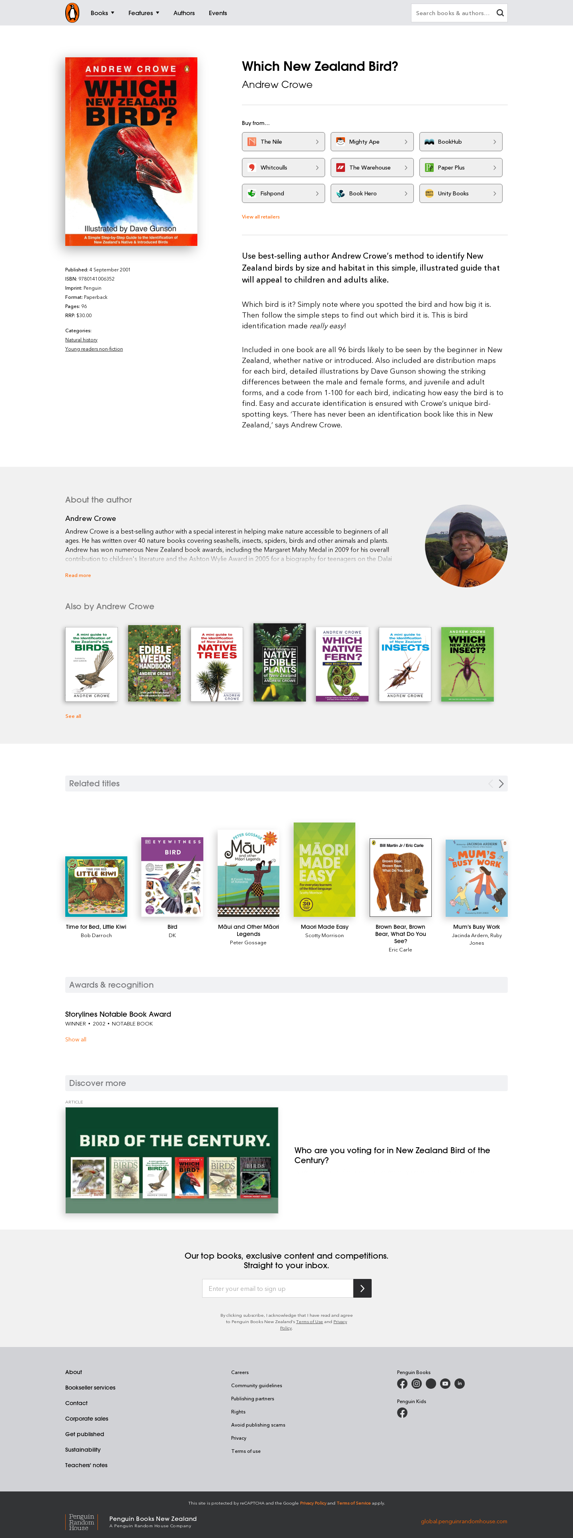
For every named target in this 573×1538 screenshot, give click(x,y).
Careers (240, 1372)
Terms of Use (309, 1321)
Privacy (238, 1437)
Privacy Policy (313, 1502)
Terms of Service (354, 1502)
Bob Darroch (96, 935)
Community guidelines (256, 1385)
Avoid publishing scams (258, 1424)
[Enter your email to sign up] (278, 1288)
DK (172, 935)
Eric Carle (400, 949)
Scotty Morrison (324, 935)
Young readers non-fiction (94, 348)
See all (73, 715)
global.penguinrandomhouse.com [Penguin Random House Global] (464, 1521)
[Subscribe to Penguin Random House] (362, 1288)
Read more (78, 575)
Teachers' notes (86, 1465)
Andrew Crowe (277, 84)
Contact (76, 1403)
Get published (84, 1434)
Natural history (81, 339)
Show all (75, 1039)
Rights (238, 1411)
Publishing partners (252, 1398)
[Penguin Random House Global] (87, 1521)
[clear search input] (500, 13)
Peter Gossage (248, 942)
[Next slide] (501, 784)
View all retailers (261, 216)
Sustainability (83, 1449)
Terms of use (246, 1450)
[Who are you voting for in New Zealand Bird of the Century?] (172, 1160)
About (73, 1372)
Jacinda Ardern (470, 935)
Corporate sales (86, 1418)
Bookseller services (90, 1387)
